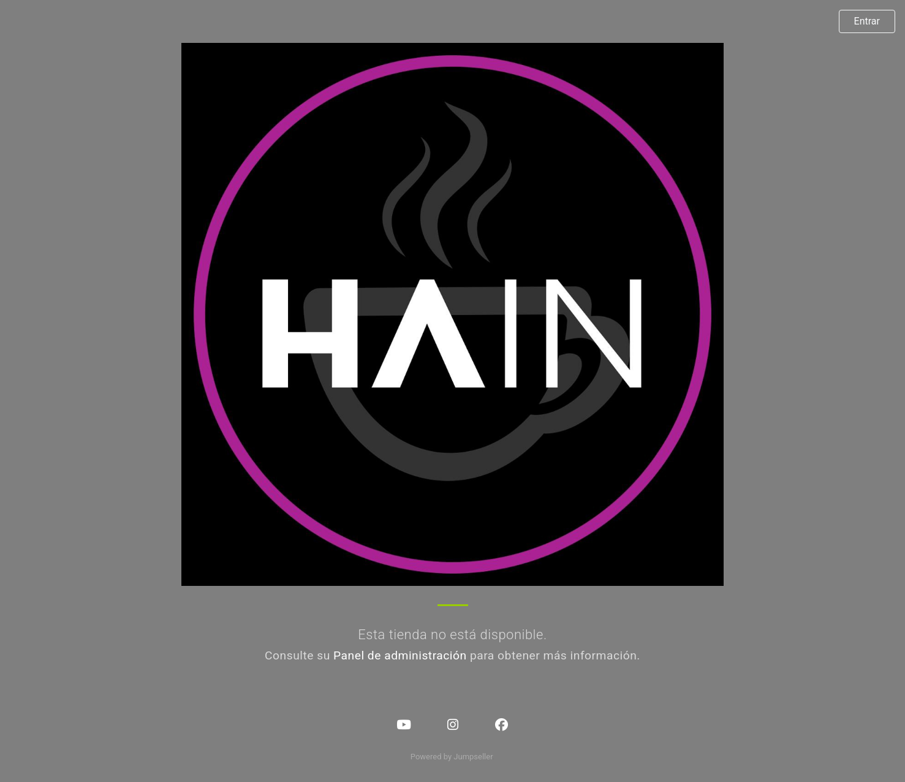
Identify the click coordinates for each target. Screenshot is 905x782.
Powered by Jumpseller (452, 756)
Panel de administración (400, 655)
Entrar (867, 21)
